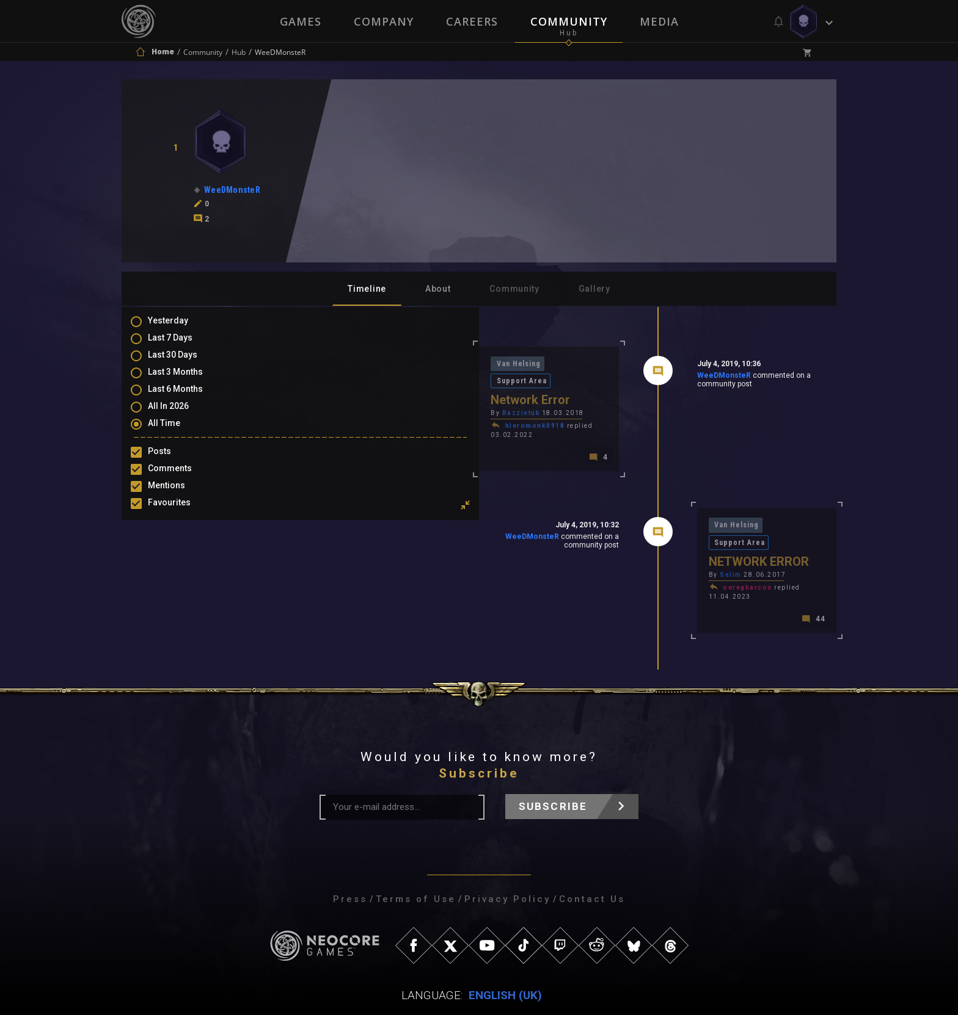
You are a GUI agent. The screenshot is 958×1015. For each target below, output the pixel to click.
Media (660, 21)
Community (569, 21)
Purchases (181, 533)
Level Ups (179, 551)
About (438, 289)
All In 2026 (180, 416)
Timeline (367, 289)
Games (299, 21)
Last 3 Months (187, 381)
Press (350, 852)
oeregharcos (661, 548)
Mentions (178, 498)
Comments (182, 480)
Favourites (181, 516)
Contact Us (592, 852)
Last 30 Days (185, 363)
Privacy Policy (507, 852)
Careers (472, 21)
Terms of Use (416, 852)
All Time (176, 434)
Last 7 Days (182, 345)
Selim (644, 535)
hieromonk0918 (362, 410)
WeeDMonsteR (637, 378)
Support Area (413, 364)
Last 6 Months (187, 398)
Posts (171, 463)
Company (383, 21)
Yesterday (180, 328)
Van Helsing (347, 364)
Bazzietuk (348, 397)
